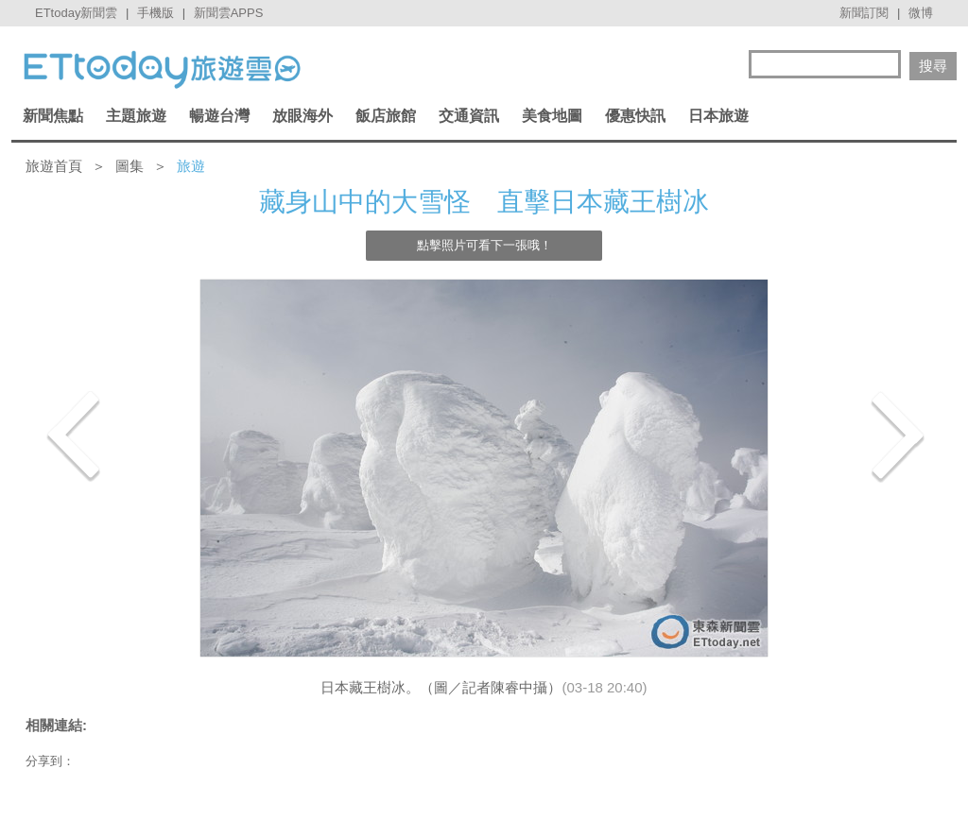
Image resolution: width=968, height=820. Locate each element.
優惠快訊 (635, 116)
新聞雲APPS (229, 13)
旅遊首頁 (54, 166)
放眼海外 (302, 116)
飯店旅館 (385, 116)
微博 (920, 13)
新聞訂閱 (864, 13)
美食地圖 (552, 116)
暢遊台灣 (219, 116)
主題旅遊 (136, 116)
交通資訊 (469, 116)
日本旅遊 (718, 116)
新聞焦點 (53, 116)
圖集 (129, 166)
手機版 (155, 13)
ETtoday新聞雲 (76, 13)
